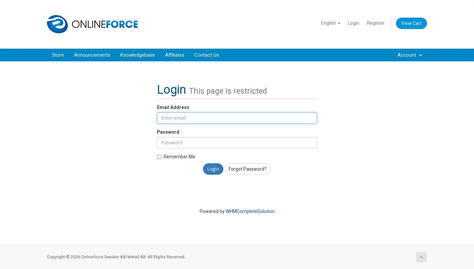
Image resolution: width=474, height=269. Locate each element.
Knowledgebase (137, 55)
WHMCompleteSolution (250, 211)
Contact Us (206, 55)
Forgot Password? (248, 169)
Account (409, 55)
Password (168, 132)
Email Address (173, 107)
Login (353, 23)
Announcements (92, 55)
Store (58, 55)
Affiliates (174, 55)
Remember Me (176, 156)
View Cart (411, 23)
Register (376, 23)
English (330, 23)
